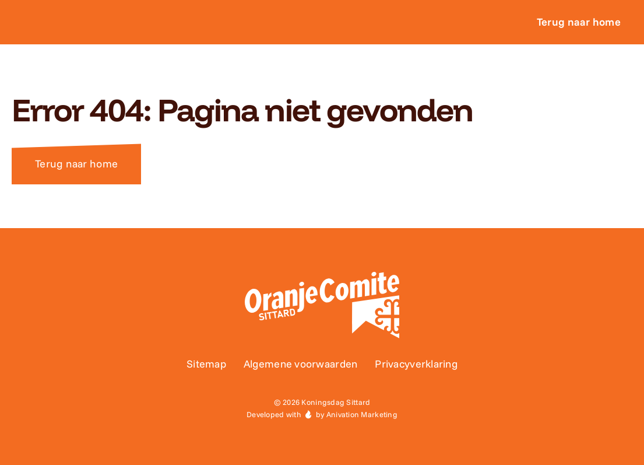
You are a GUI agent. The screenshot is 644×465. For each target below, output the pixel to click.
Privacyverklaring (416, 363)
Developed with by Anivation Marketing (322, 414)
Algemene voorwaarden (300, 363)
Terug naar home (76, 163)
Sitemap (206, 363)
